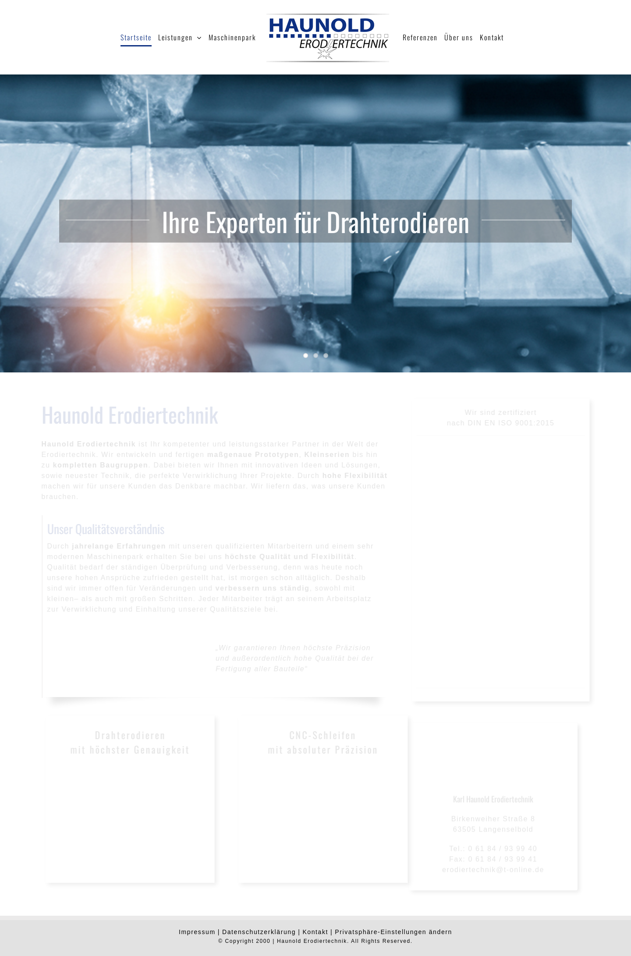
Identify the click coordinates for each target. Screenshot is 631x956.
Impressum (197, 931)
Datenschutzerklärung (259, 931)
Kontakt (315, 931)
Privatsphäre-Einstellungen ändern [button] (393, 931)
